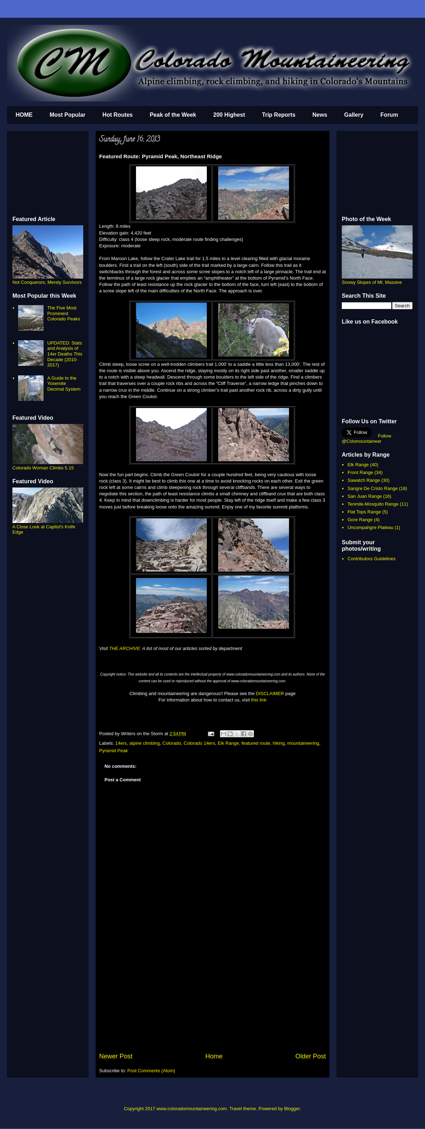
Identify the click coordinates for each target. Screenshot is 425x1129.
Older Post (310, 1056)
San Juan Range (364, 496)
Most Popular (67, 115)
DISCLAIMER (270, 693)
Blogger (292, 1108)
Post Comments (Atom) (151, 1070)
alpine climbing (144, 743)
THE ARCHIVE (124, 648)
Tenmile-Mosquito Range (372, 504)
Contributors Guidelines (371, 558)
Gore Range (360, 519)
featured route (256, 743)
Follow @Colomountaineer (366, 438)
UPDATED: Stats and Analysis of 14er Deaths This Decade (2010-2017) (64, 354)
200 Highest (229, 115)
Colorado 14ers (199, 743)
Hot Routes (117, 115)
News (319, 115)
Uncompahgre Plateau (370, 527)
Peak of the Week (173, 115)
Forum (389, 115)
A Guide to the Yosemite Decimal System (63, 383)
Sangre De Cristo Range (372, 488)
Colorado (172, 743)
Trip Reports (278, 115)
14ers (121, 743)
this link (258, 700)
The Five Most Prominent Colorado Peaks (63, 313)
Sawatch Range (363, 480)
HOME (24, 115)
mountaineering (303, 743)
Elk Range (228, 743)
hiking (279, 743)
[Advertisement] (212, 998)
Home (214, 1056)
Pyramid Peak (113, 750)
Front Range (360, 472)
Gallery (353, 115)
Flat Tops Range (364, 511)
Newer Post (115, 1056)
